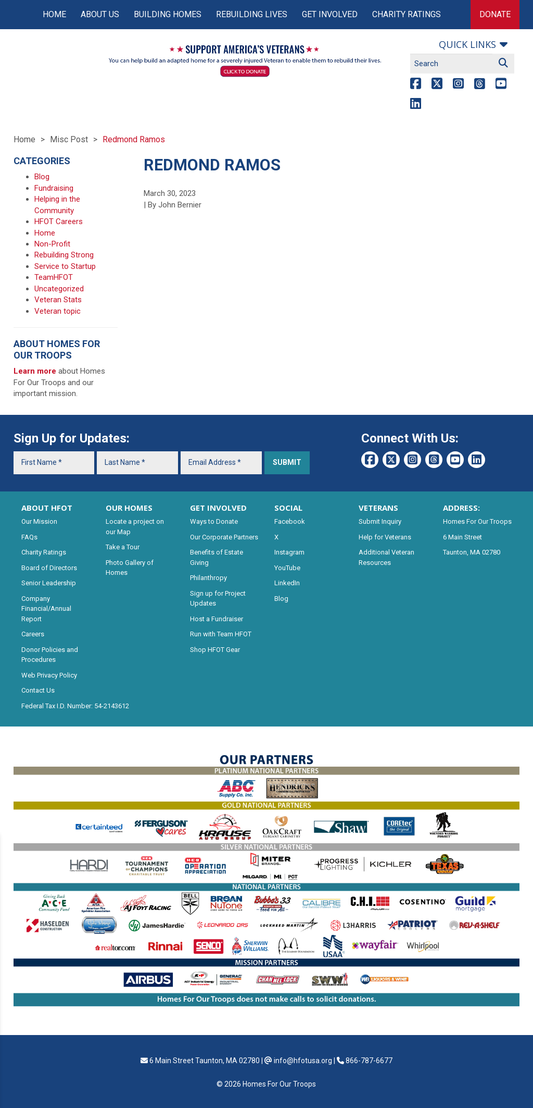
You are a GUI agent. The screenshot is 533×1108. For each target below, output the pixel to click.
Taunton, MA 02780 (471, 552)
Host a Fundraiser (216, 619)
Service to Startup (65, 266)
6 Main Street (462, 537)
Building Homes (167, 14)
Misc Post (69, 139)
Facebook (289, 521)
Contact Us (38, 690)
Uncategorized (59, 288)
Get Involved (330, 14)
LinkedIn (287, 583)
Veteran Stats (58, 299)
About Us (100, 14)
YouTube (287, 568)
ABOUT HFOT (46, 507)
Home (54, 14)
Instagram (289, 552)
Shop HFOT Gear (215, 650)
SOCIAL (288, 507)
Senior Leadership (48, 583)
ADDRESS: (461, 507)
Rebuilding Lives (251, 14)
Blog (41, 176)
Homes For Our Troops (477, 521)
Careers (32, 634)
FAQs (29, 537)
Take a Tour (122, 547)
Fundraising (53, 188)
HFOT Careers (58, 221)
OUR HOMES (129, 507)
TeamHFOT (53, 277)
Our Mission (39, 521)
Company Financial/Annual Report (46, 609)
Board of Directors (49, 568)
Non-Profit (52, 244)
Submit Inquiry (380, 521)
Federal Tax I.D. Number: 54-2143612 (75, 706)
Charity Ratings (406, 14)
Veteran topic (57, 311)
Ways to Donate (214, 521)
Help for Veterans (385, 537)
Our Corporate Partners (224, 537)
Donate (495, 14)
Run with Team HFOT (220, 634)
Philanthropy (208, 578)
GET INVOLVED (218, 507)
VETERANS (378, 507)
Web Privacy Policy (49, 675)
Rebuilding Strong (64, 255)
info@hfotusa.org (303, 1060)
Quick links (467, 44)
